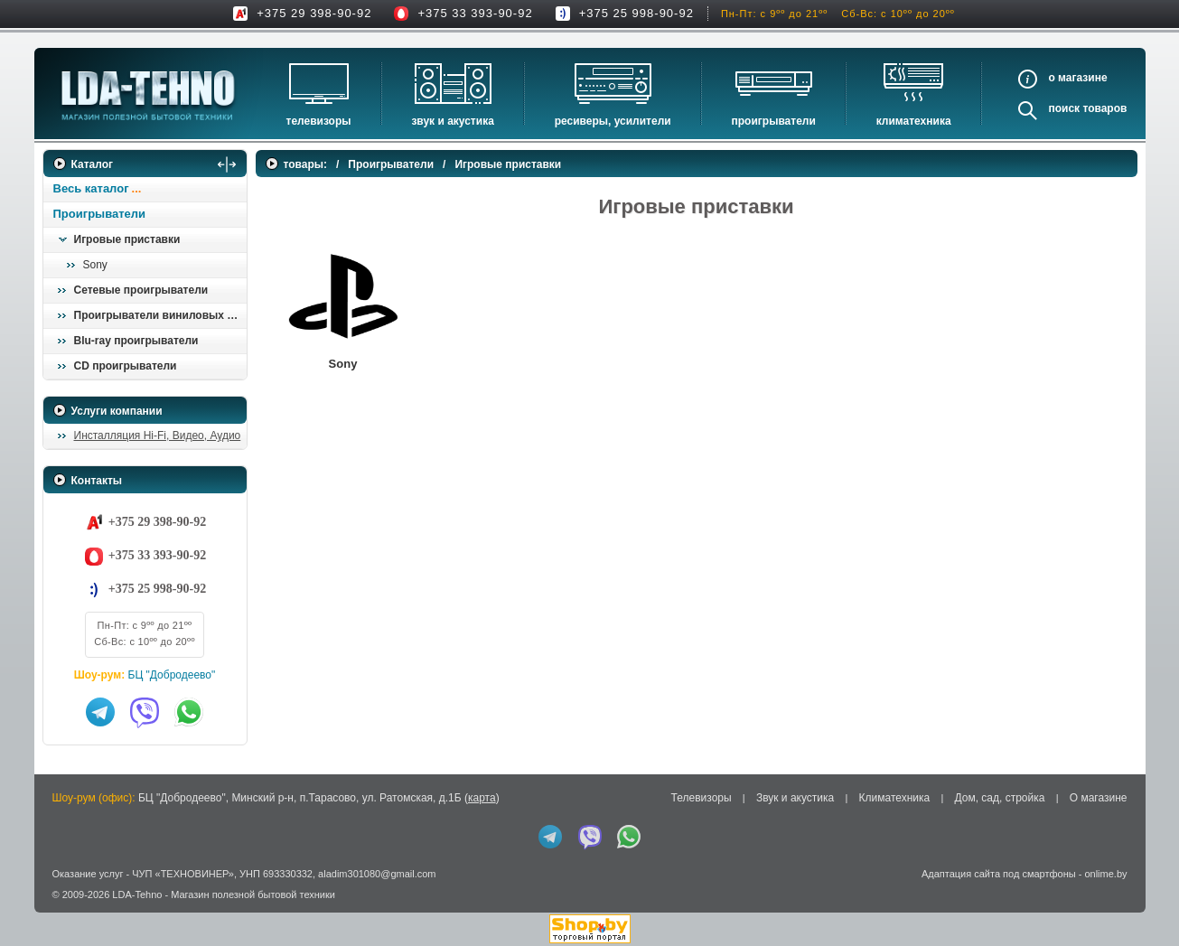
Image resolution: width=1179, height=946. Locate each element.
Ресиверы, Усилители (613, 121)
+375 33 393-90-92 (474, 13)
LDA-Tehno (137, 894)
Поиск (1064, 108)
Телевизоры (318, 121)
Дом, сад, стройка (1000, 797)
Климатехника (913, 121)
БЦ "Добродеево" (172, 675)
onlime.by (1105, 873)
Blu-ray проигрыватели (136, 340)
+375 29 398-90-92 (314, 13)
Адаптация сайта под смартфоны (999, 873)
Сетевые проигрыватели (141, 290)
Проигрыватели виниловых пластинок (160, 315)
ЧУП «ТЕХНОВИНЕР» (183, 873)
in (59, 908)
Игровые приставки (127, 239)
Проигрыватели (774, 121)
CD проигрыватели (125, 366)
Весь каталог (91, 188)
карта (482, 797)
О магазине (1099, 797)
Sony (95, 264)
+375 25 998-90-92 (636, 13)
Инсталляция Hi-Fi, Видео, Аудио (157, 435)
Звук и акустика (452, 121)
